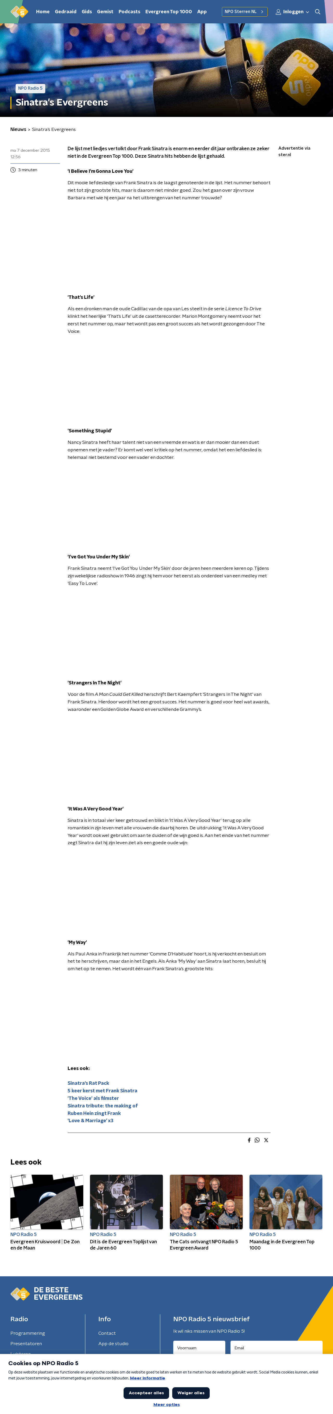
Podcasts (129, 12)
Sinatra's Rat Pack (88, 1083)
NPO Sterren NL (245, 11)
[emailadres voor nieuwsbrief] (276, 1348)
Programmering (27, 1333)
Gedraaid (65, 12)
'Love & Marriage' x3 (90, 1121)
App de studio (113, 1344)
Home (43, 12)
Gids (87, 12)
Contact (107, 1333)
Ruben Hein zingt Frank (94, 1113)
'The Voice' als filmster (93, 1098)
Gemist (105, 12)
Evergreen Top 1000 (168, 12)
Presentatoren (26, 1344)
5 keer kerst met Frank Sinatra (102, 1091)
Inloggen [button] (293, 12)
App (202, 12)
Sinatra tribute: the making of (103, 1106)
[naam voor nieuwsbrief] (199, 1348)
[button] (317, 12)
